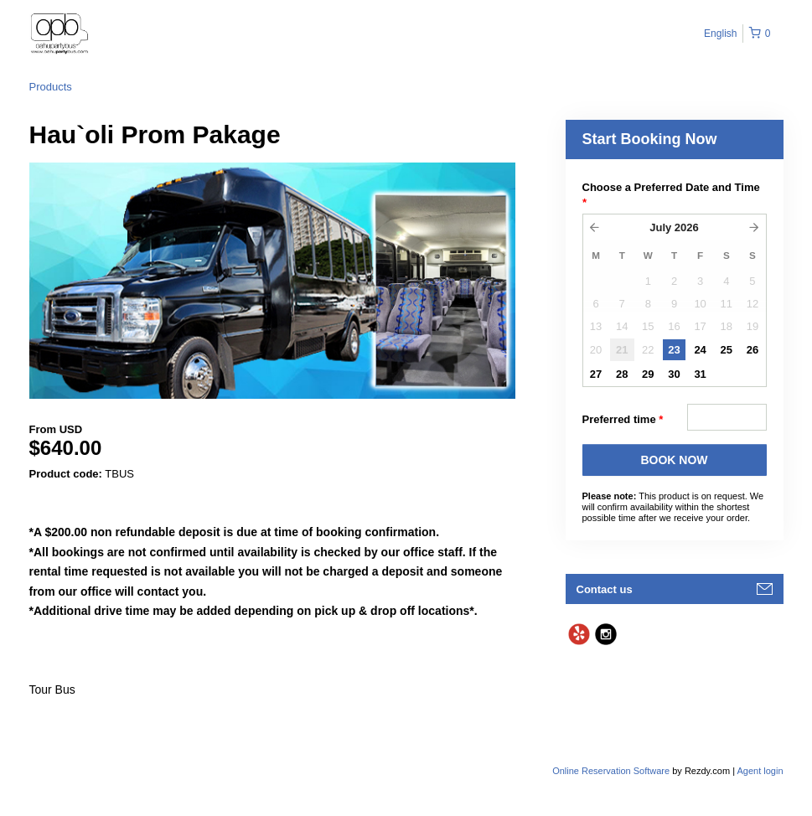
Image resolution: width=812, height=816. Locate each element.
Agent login (760, 771)
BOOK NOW (673, 460)
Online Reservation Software (611, 771)
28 (622, 374)
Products (50, 86)
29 (648, 374)
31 (700, 374)
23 (674, 349)
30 (674, 374)
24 (700, 349)
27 (596, 374)
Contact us (605, 589)
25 (726, 349)
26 (752, 349)
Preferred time (623, 419)
